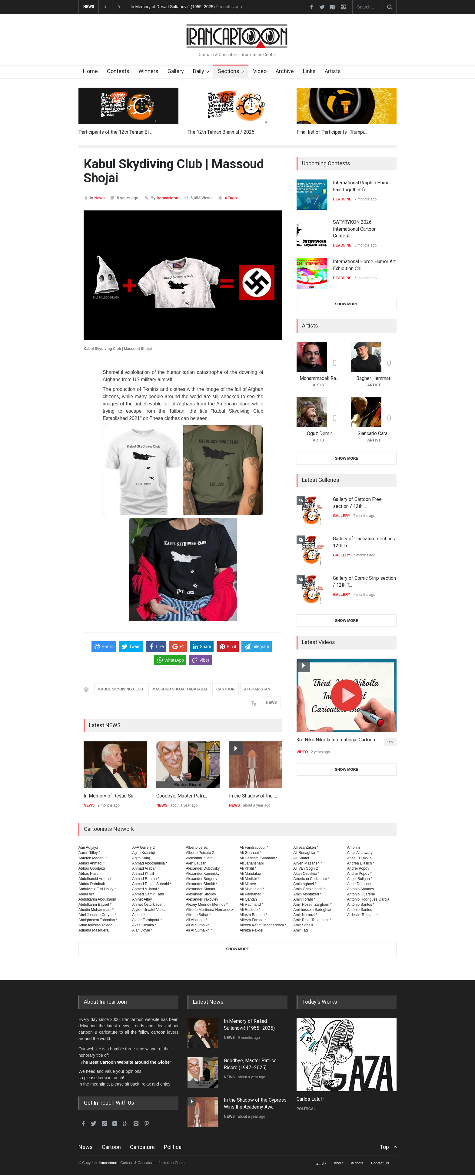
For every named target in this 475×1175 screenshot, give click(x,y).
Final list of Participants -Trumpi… (332, 132)
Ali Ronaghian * (306, 853)
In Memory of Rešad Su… (110, 796)
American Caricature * (311, 879)
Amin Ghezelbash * (309, 889)
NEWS (271, 702)
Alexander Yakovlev (202, 899)
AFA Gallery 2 (143, 847)
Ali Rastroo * (250, 910)
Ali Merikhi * (249, 879)
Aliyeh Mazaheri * (307, 863)
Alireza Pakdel (251, 930)
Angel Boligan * (359, 879)
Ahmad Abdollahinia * (149, 863)
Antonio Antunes (360, 889)
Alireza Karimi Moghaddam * (263, 925)
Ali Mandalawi (251, 873)
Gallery (176, 71)
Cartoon (111, 1147)
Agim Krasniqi (143, 853)
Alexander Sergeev (202, 879)
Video (260, 71)
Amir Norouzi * (305, 915)
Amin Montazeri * (307, 894)
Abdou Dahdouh (91, 884)
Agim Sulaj (141, 858)
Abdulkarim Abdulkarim (97, 899)
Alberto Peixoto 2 (200, 853)
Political (173, 1147)
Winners (148, 71)
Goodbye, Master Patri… (181, 796)
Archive (285, 71)
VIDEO (302, 752)
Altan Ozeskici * (306, 873)
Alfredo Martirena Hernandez (209, 910)
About (338, 1163)
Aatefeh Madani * (92, 858)
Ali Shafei (301, 858)
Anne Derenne (359, 884)
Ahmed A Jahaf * (145, 889)
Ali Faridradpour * (254, 847)
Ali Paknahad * (252, 894)
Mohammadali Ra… (319, 378)
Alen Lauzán (196, 863)
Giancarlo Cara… (373, 433)
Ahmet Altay (142, 899)
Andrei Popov (358, 868)
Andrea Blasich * (360, 863)
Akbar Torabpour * (147, 920)
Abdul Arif (86, 894)
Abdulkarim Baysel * (94, 904)
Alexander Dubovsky (203, 868)
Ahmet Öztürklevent (148, 904)
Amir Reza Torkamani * (312, 920)
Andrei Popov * (359, 873)
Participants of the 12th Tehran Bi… (115, 132)
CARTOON (225, 689)
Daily (198, 71)
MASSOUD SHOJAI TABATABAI (179, 689)
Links (309, 71)
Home (90, 71)
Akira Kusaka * (144, 925)
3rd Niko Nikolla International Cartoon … (338, 740)
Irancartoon (167, 198)
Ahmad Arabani (144, 868)
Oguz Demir (319, 433)
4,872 (392, 743)
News (99, 198)
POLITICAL (306, 1109)
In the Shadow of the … (253, 796)
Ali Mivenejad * (252, 889)
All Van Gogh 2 (305, 868)
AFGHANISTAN (257, 689)
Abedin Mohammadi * (96, 910)
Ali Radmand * (251, 904)
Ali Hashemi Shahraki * (258, 858)
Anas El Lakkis (359, 858)
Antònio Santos (359, 910)
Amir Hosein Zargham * (312, 904)
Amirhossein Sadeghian (312, 910)
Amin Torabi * (304, 899)
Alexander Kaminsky (203, 873)
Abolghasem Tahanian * (97, 920)
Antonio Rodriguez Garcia (368, 899)
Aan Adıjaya (88, 847)
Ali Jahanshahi (252, 863)
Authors (357, 1163)
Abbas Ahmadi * (91, 863)
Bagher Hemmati (373, 378)
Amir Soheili (303, 925)
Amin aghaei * (304, 884)
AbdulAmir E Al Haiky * (97, 889)
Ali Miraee (248, 884)
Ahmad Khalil (143, 873)
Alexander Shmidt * (202, 884)
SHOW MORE (346, 304)
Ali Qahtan (248, 899)
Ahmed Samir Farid (148, 894)
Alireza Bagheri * (253, 915)
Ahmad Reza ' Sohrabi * (151, 884)
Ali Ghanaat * (250, 853)
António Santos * (361, 904)
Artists (333, 71)
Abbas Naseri (89, 873)
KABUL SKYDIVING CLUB (120, 689)
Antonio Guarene (361, 894)
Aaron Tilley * (89, 853)
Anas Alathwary (360, 853)
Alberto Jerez (197, 847)
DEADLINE (342, 199)
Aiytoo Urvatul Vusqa (149, 910)
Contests (118, 71)
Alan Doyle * (142, 930)
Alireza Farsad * (253, 920)
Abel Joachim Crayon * (97, 915)
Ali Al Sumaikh (198, 925)
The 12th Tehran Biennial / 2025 (221, 132)
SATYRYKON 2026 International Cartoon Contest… (355, 229)
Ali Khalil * (248, 868)
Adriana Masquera (93, 930)
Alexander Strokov (201, 894)
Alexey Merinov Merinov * (207, 904)
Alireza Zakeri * (305, 847)
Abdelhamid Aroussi (94, 879)
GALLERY (341, 516)
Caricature (142, 1147)
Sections (228, 71)
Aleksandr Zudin (199, 858)
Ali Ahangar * (196, 920)
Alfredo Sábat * (198, 915)
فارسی (320, 1163)
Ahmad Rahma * (145, 879)
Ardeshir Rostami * (362, 915)
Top (384, 1147)
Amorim (353, 847)
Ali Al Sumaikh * (199, 930)
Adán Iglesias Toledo (95, 925)
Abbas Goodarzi (91, 868)
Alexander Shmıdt (200, 889)
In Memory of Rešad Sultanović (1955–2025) (173, 6)
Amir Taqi (301, 930)
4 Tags (230, 198)
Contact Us (380, 1163)
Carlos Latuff (310, 1099)
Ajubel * (138, 915)
